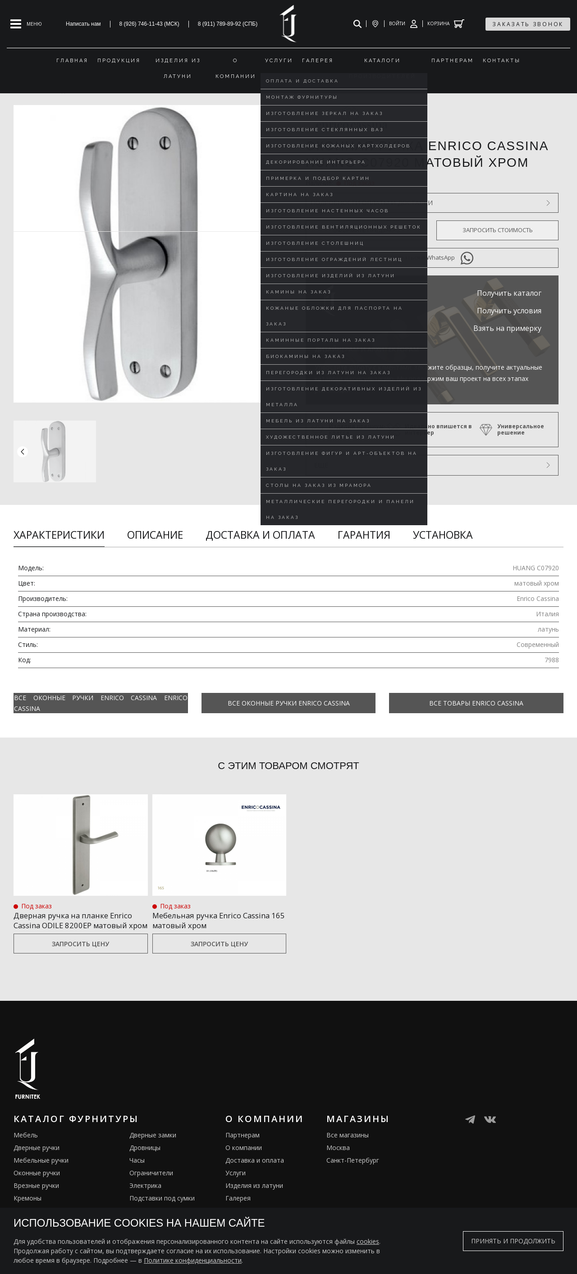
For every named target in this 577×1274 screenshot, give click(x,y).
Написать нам (83, 24)
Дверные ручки (37, 1158)
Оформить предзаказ (366, 230)
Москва (338, 1158)
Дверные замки (152, 1145)
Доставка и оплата (260, 534)
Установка (443, 534)
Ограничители (151, 1183)
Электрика (145, 1196)
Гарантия (364, 534)
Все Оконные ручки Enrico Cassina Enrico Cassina (101, 702)
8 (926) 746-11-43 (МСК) (149, 24)
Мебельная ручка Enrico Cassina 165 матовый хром (216, 919)
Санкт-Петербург (352, 1171)
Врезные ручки (36, 1196)
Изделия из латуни (254, 1196)
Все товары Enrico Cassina (476, 703)
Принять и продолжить (513, 1241)
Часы (137, 1171)
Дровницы (144, 1158)
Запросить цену (80, 954)
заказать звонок (527, 24)
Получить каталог (509, 293)
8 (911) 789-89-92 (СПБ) (228, 24)
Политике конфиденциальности (193, 1260)
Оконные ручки (37, 1183)
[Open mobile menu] (26, 24)
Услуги (235, 1183)
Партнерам (242, 1145)
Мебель (26, 1145)
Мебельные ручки (41, 1171)
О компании (243, 1158)
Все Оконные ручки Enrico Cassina (289, 703)
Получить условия (509, 311)
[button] (270, 451)
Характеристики (59, 534)
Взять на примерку (507, 328)
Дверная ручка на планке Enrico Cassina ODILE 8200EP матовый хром (79, 925)
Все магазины (347, 1145)
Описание (155, 534)
